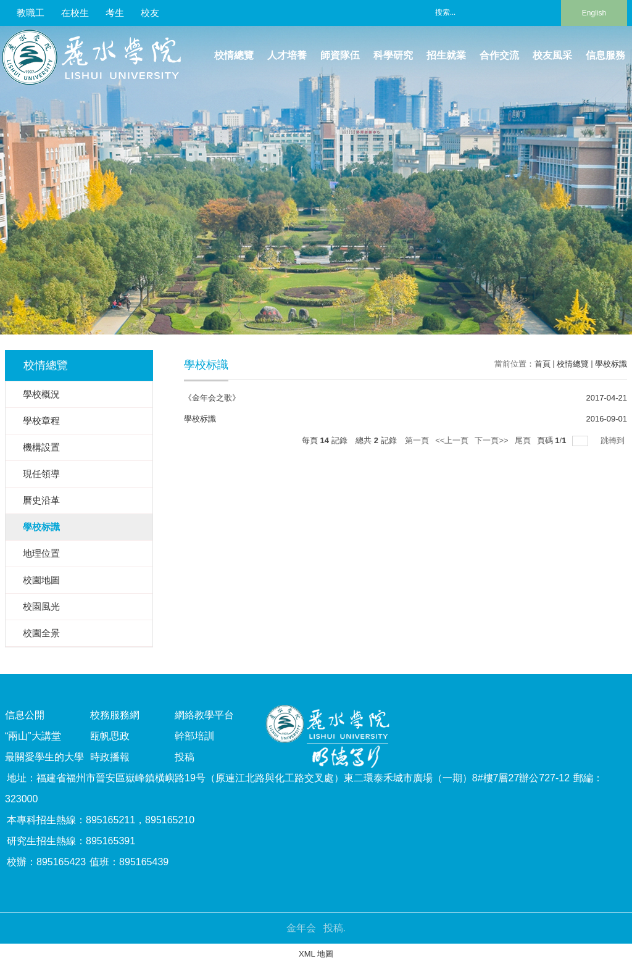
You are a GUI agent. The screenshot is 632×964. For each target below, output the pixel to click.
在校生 (75, 12)
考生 (115, 12)
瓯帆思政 (110, 736)
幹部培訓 (194, 736)
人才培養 (287, 55)
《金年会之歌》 (212, 397)
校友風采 (552, 55)
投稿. (334, 928)
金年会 (301, 928)
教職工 (30, 12)
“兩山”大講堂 (33, 736)
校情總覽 (234, 55)
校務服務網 (114, 715)
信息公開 (24, 715)
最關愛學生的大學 (44, 757)
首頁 (542, 363)
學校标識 (611, 363)
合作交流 (499, 55)
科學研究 (393, 55)
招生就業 (446, 55)
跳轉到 (614, 440)
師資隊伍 (340, 55)
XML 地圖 (316, 953)
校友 (150, 12)
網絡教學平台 (204, 715)
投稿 (184, 757)
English (594, 13)
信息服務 (605, 55)
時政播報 (110, 757)
